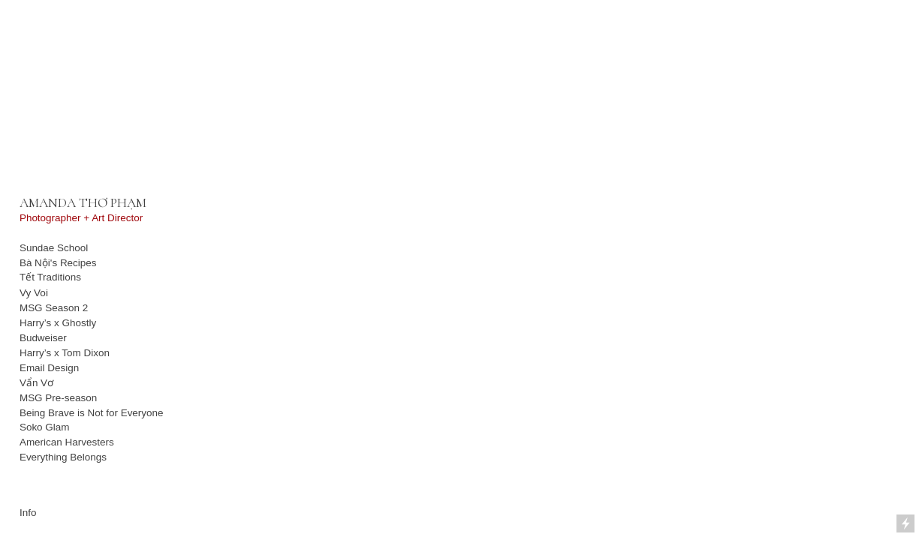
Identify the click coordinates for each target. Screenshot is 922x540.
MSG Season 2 (54, 308)
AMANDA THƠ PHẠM (83, 203)
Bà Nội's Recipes (58, 262)
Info (28, 512)
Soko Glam (45, 427)
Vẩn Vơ (36, 382)
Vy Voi (34, 292)
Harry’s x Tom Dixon (65, 352)
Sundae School (54, 248)
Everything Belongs (63, 457)
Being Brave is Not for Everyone (92, 412)
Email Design (49, 368)
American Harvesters (67, 442)
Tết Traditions (50, 277)
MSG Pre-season (60, 398)
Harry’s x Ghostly (58, 322)
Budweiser (43, 338)
